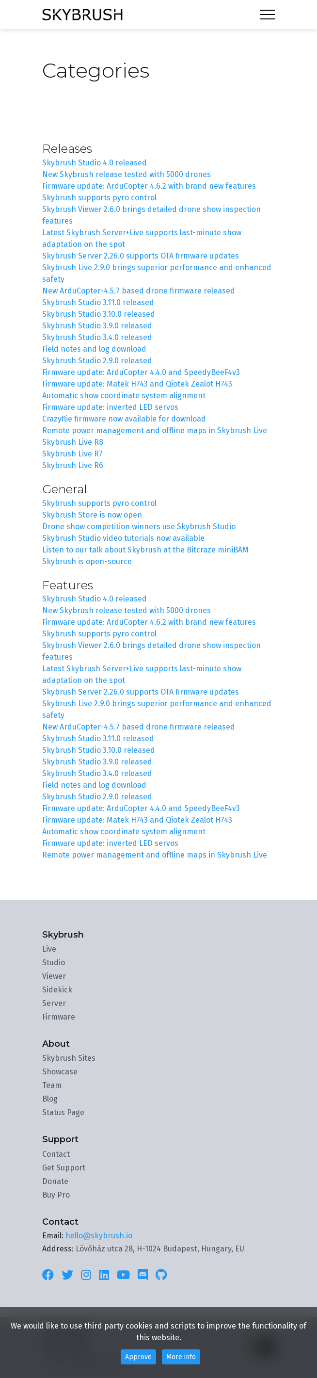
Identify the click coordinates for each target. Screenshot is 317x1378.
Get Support (63, 1167)
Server (54, 1003)
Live (49, 949)
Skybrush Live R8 (72, 442)
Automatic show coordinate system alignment (124, 395)
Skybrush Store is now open (92, 514)
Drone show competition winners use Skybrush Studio (139, 526)
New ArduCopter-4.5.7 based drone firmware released (138, 290)
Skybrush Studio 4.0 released (94, 162)
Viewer (54, 976)
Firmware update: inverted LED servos (110, 407)
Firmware (58, 1016)
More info (181, 1357)
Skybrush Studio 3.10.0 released (98, 314)
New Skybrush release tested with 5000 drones (126, 174)
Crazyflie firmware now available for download (124, 418)
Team (52, 1085)
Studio (53, 962)
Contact (56, 1154)
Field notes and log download (94, 349)
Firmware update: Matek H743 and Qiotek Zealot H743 (137, 384)
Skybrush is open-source (87, 561)
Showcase (60, 1071)
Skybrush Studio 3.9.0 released (97, 325)
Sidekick (57, 989)
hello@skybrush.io (98, 1235)
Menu (267, 14)
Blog (50, 1098)
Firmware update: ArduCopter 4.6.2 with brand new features (149, 186)
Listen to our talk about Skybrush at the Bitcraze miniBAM (145, 549)
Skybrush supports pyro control (99, 197)
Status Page (63, 1112)
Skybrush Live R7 (72, 453)
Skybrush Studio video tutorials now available (123, 538)
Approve (138, 1357)
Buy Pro (56, 1195)
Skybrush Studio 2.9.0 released (97, 360)
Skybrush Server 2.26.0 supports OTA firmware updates (140, 255)
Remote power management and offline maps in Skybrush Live (154, 430)
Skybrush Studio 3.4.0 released (97, 337)
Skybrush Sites (68, 1058)
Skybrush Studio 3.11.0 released (98, 302)
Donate (55, 1181)
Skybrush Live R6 (72, 465)
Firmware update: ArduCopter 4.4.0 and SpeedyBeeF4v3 (141, 372)
